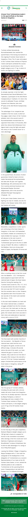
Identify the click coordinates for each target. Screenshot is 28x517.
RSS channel (14, 512)
